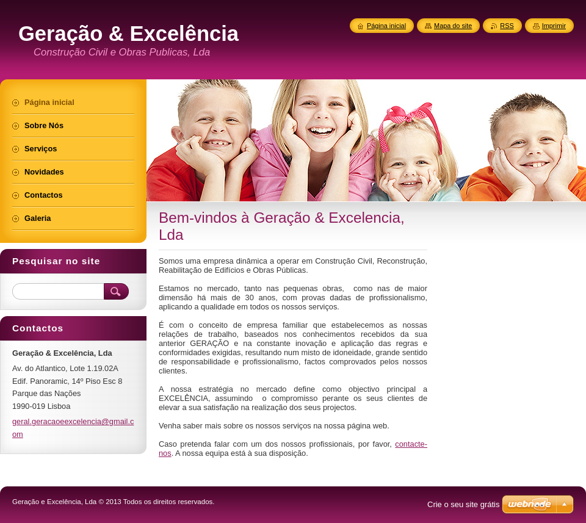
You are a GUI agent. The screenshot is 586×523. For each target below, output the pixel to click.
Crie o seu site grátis (463, 504)
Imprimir (554, 25)
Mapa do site (453, 25)
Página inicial (386, 25)
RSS (506, 25)
